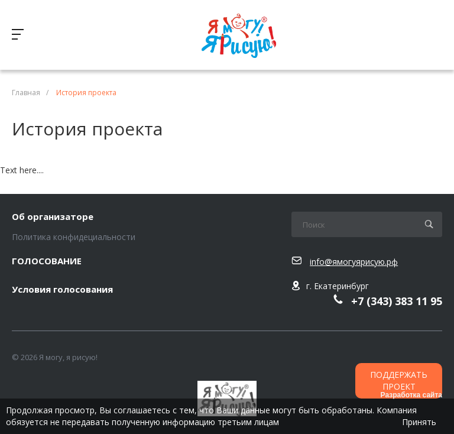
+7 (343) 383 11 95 (396, 301)
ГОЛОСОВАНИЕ (47, 261)
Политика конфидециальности (73, 236)
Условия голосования (62, 289)
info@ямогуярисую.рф (354, 261)
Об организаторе (52, 217)
